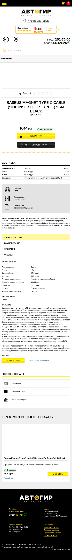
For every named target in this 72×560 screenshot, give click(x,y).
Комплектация (12, 243)
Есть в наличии (46, 129)
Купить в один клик (36, 145)
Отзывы (8, 255)
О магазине (48, 525)
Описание (9, 249)
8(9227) (55, 43)
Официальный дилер (52, 533)
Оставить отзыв (13, 360)
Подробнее (8, 478)
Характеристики (13, 237)
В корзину (36, 136)
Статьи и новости (50, 536)
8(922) (58, 39)
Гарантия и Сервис (51, 527)
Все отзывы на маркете (39, 360)
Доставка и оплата (51, 530)
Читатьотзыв (49, 29)
